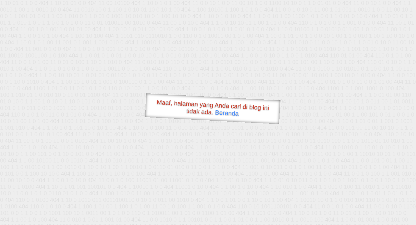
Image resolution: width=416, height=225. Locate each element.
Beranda (227, 113)
